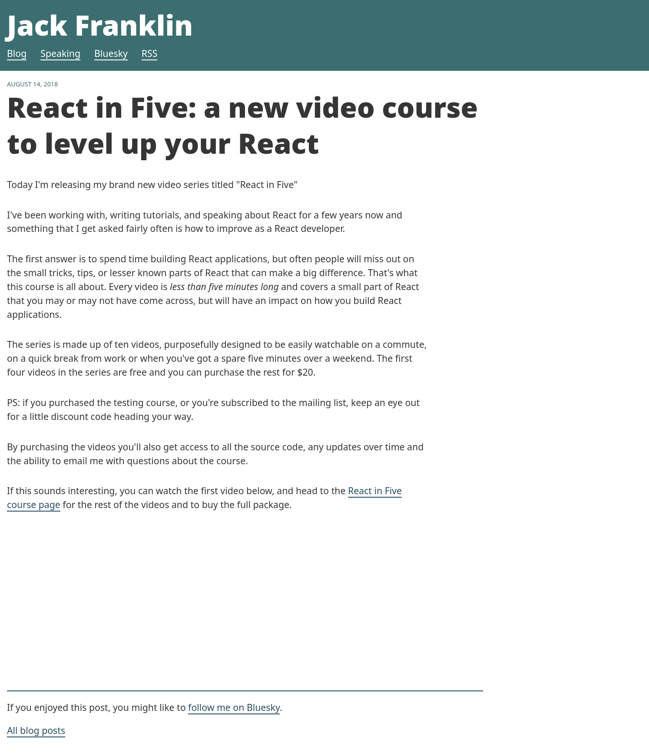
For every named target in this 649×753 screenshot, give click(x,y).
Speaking (60, 53)
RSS (150, 53)
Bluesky (111, 53)
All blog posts (36, 730)
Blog (16, 53)
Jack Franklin (100, 25)
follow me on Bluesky (234, 707)
